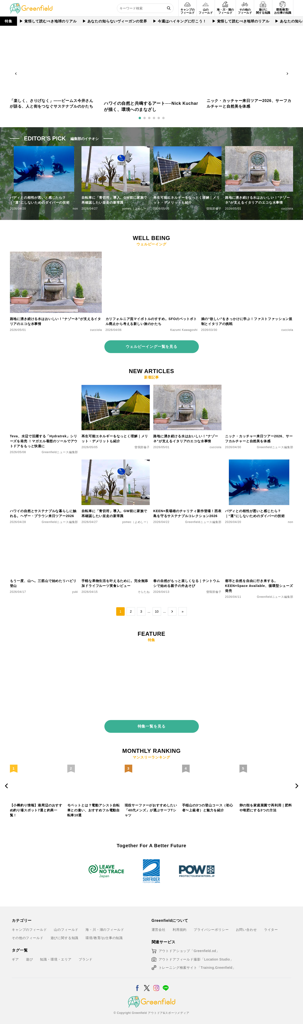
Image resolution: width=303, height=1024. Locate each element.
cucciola (287, 208)
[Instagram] (156, 981)
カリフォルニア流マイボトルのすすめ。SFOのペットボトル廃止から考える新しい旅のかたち (151, 321)
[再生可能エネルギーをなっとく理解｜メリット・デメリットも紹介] (115, 387)
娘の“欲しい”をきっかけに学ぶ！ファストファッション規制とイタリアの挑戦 (247, 321)
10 (157, 611)
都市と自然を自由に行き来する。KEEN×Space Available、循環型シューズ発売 (259, 586)
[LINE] (166, 981)
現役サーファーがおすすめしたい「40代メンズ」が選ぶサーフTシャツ (151, 806)
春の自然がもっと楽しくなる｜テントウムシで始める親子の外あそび (186, 583)
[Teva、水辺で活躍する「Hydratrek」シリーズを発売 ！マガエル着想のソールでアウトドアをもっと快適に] (44, 387)
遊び (29, 955)
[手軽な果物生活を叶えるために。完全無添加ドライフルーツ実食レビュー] (115, 532)
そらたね (144, 592)
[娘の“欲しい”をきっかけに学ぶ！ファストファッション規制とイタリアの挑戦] (247, 254)
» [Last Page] (183, 611)
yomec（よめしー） (136, 208)
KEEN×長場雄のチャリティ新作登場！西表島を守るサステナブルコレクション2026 (187, 513)
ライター (271, 925)
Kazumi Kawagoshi (184, 330)
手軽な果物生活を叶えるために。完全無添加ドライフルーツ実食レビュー (114, 583)
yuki (75, 592)
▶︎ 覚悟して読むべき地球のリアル (47, 21)
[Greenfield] (31, 6)
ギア (15, 955)
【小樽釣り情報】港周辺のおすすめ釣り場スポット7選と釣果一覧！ (36, 806)
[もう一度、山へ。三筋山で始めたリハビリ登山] (44, 532)
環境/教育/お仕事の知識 (104, 934)
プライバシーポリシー (211, 925)
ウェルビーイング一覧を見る (151, 347)
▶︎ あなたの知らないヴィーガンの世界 (113, 21)
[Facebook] (137, 981)
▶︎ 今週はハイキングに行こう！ (178, 21)
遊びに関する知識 (65, 934)
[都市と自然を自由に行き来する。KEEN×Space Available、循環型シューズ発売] (259, 532)
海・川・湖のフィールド (104, 925)
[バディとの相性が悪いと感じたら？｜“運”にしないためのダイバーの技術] (259, 462)
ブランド (86, 955)
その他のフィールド (27, 934)
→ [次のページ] (172, 611)
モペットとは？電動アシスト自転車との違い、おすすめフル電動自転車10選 (93, 806)
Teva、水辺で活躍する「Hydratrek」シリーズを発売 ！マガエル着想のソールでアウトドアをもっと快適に (44, 441)
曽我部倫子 (214, 208)
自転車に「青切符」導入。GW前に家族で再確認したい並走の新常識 (114, 200)
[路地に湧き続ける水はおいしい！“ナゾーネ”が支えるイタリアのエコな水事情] (56, 254)
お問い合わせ (246, 925)
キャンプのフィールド (29, 925)
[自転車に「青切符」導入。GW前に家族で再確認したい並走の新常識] (115, 462)
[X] (147, 981)
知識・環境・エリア (56, 955)
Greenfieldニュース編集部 (60, 452)
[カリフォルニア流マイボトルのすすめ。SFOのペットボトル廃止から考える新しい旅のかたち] (152, 254)
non (75, 208)
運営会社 (159, 925)
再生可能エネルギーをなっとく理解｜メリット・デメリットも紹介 (186, 200)
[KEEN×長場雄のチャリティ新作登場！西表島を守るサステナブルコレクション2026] (187, 462)
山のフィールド (66, 925)
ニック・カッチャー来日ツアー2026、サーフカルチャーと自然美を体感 (259, 438)
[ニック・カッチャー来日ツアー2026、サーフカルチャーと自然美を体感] (259, 387)
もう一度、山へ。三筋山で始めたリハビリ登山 (43, 583)
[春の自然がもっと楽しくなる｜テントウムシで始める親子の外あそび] (187, 532)
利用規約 (180, 925)
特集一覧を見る (152, 723)
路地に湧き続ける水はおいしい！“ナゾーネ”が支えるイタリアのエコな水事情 (257, 200)
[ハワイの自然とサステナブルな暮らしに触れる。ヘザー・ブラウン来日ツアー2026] (44, 462)
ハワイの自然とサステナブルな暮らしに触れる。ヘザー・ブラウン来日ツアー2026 (43, 513)
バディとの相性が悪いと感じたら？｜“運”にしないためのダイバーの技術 (40, 200)
